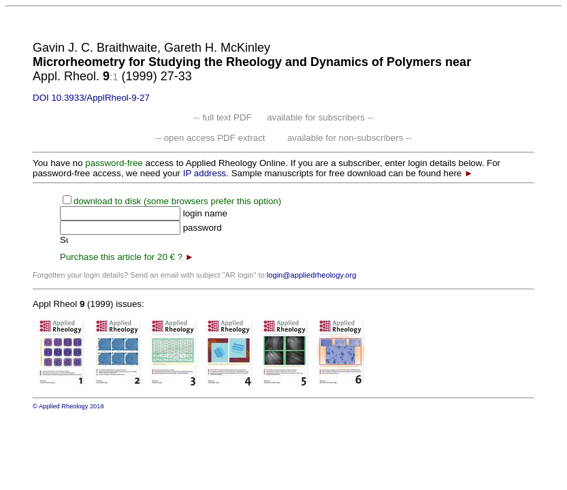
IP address (204, 173)
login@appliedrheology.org (312, 275)
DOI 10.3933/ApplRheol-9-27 (91, 98)
